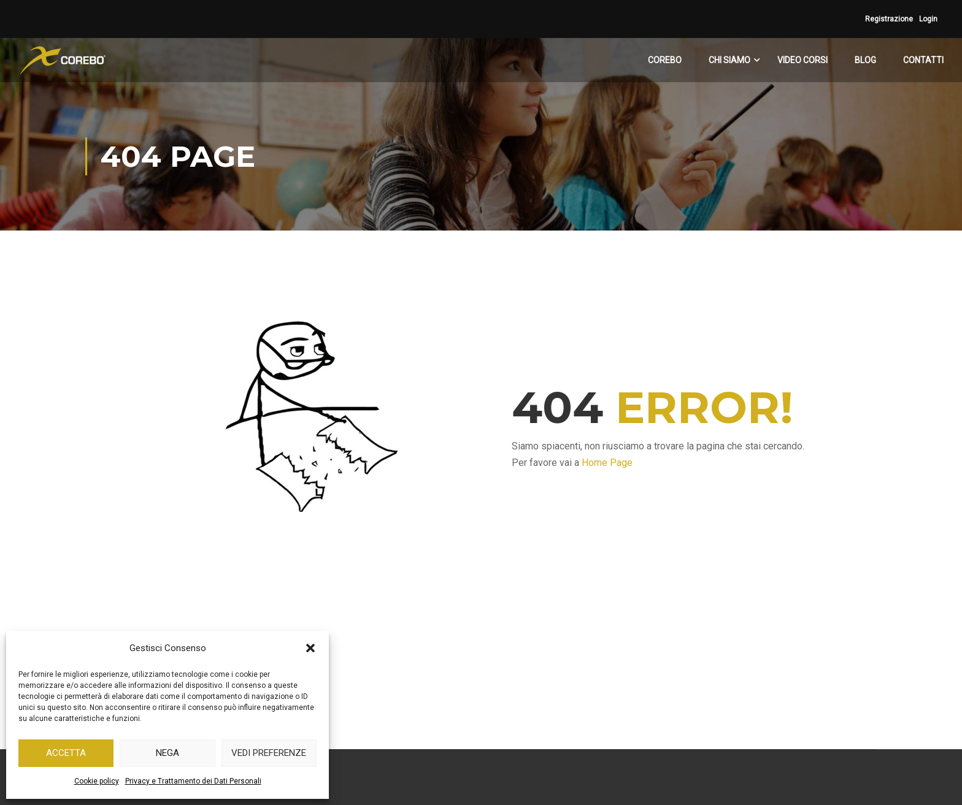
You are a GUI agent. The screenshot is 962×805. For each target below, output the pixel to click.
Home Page (607, 462)
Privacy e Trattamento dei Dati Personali (193, 781)
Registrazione (889, 19)
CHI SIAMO (729, 60)
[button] (310, 648)
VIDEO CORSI (802, 60)
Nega (167, 752)
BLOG (865, 60)
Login (928, 19)
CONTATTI (923, 60)
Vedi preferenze (268, 752)
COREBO (665, 60)
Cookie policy (96, 781)
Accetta (66, 752)
